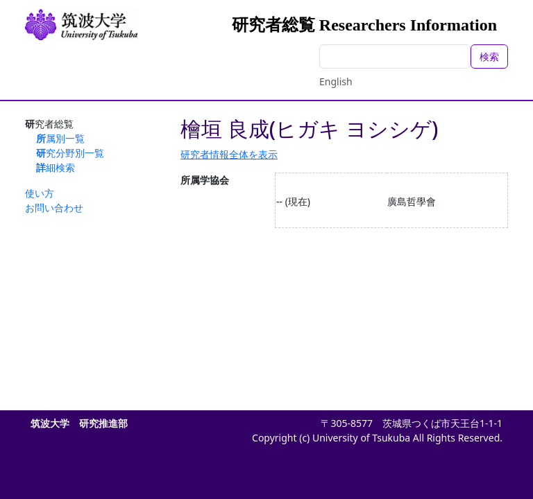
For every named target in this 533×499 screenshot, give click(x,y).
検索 (489, 56)
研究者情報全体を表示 (229, 154)
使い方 (39, 193)
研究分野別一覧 (70, 152)
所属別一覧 (60, 138)
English (336, 81)
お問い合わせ (54, 207)
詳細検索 (55, 167)
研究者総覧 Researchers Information (364, 25)
